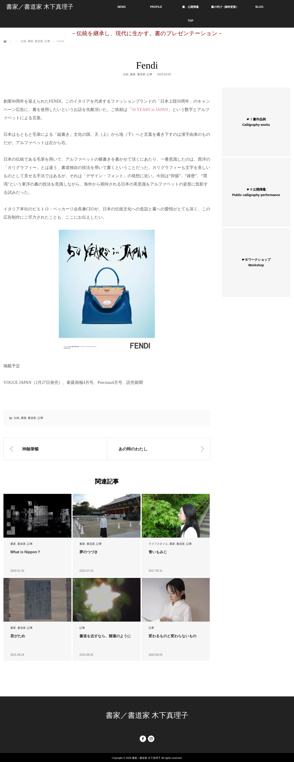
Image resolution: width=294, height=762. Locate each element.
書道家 (141, 74)
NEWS (121, 7)
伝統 (125, 74)
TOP (190, 20)
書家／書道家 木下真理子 (40, 6)
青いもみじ (158, 552)
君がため (17, 636)
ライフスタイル (158, 543)
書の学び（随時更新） (225, 7)
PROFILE (156, 7)
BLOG (259, 7)
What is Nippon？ (25, 552)
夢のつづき (88, 552)
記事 (149, 74)
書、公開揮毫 (190, 7)
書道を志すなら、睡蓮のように (105, 636)
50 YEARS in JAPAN (150, 109)
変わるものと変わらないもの (172, 636)
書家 (133, 74)
